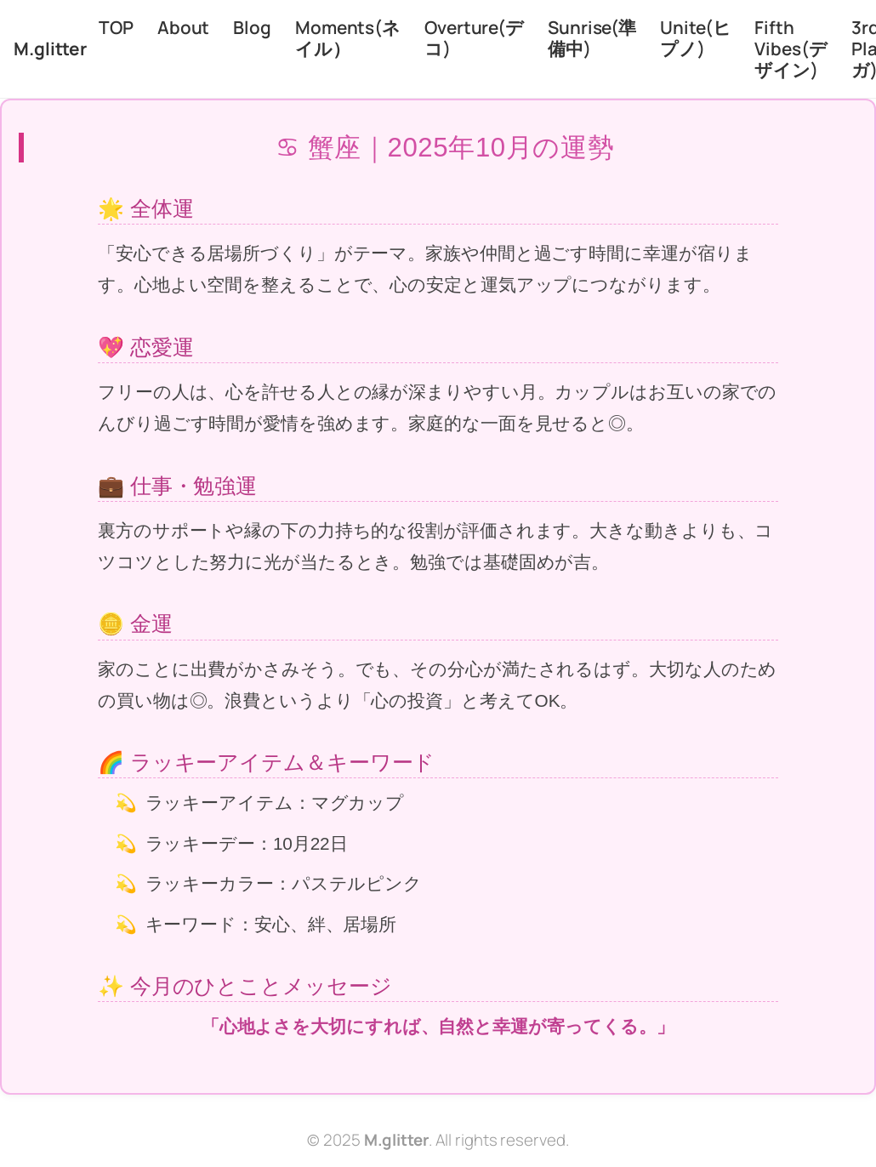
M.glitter (50, 49)
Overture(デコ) (474, 37)
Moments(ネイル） (348, 37)
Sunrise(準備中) (592, 37)
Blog (252, 27)
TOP (116, 27)
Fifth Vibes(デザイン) (790, 48)
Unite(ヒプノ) (695, 37)
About (183, 27)
